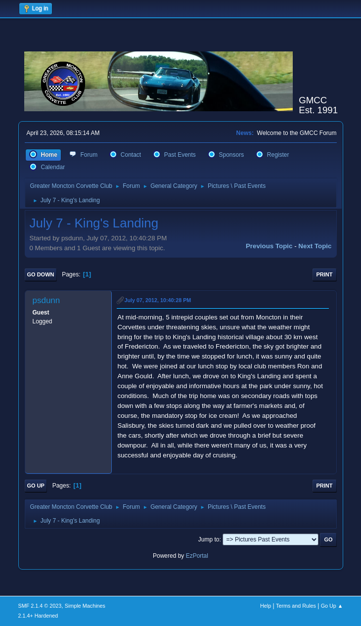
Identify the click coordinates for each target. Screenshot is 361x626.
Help (265, 606)
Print (324, 274)
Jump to (209, 539)
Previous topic (269, 246)
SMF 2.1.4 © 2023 (40, 606)
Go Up (36, 486)
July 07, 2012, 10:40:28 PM (158, 300)
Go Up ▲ (332, 606)
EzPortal (197, 555)
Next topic (314, 246)
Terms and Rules (296, 606)
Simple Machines (85, 606)
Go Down (40, 274)
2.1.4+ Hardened (38, 616)
